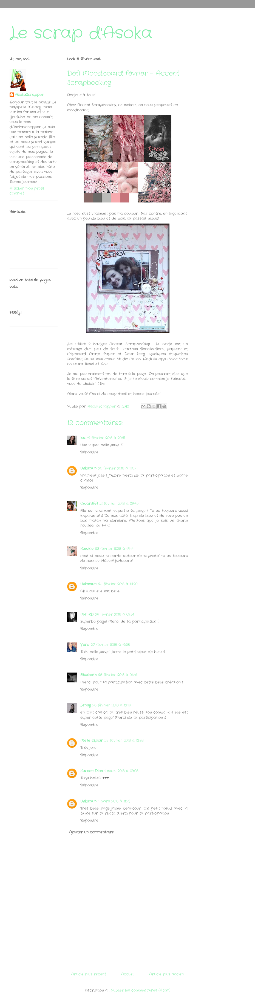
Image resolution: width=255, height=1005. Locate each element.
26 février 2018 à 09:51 (114, 614)
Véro (84, 644)
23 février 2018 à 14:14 (114, 548)
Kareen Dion (91, 771)
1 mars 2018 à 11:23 (114, 801)
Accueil (127, 974)
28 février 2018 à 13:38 (124, 740)
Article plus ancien (166, 974)
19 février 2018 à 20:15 (106, 438)
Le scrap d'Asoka (81, 33)
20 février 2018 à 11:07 (117, 468)
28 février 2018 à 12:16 (111, 705)
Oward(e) (89, 503)
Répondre (89, 452)
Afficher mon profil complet (27, 191)
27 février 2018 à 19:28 (110, 644)
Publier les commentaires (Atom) (141, 990)
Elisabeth (88, 674)
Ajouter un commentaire (91, 832)
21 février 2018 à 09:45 (119, 503)
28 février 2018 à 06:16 (117, 674)
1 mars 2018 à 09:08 (121, 771)
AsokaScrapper (29, 94)
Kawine (86, 548)
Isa (83, 438)
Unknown (88, 468)
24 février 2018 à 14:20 (117, 584)
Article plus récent (88, 974)
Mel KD (86, 614)
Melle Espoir (91, 740)
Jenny (85, 705)
